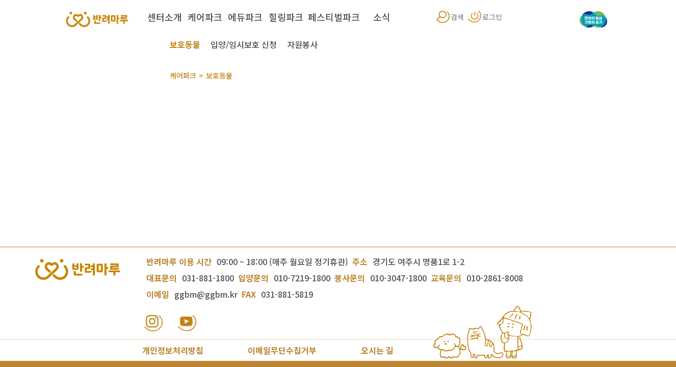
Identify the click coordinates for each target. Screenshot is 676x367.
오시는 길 (377, 350)
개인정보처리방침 (172, 350)
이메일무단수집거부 (282, 350)
